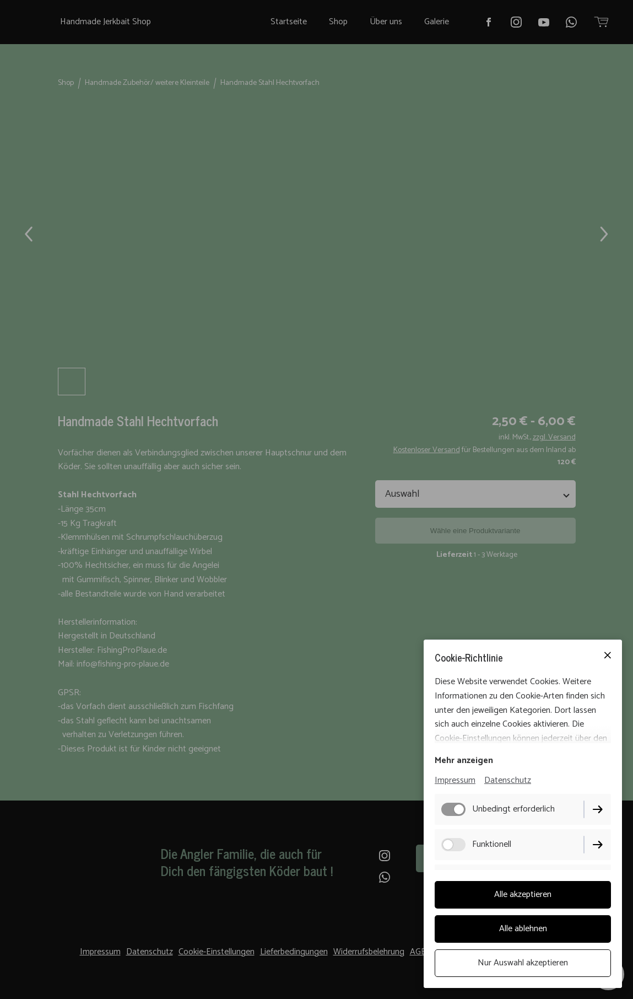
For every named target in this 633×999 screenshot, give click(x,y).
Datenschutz (507, 780)
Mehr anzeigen (464, 760)
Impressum (455, 780)
